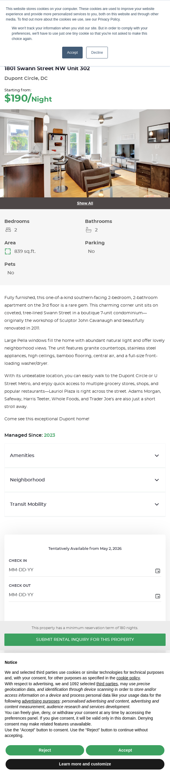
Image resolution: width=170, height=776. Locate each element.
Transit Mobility (85, 504)
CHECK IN (18, 560)
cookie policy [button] (128, 678)
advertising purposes (40, 701)
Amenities (85, 455)
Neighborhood (85, 479)
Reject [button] (45, 750)
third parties (107, 683)
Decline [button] (97, 53)
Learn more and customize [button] (85, 764)
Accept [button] (72, 53)
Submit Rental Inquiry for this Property (85, 640)
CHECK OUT (19, 585)
